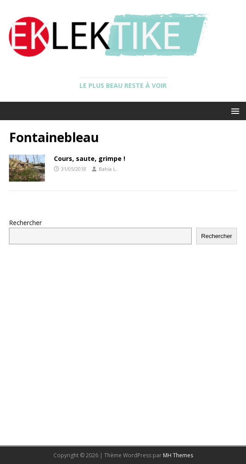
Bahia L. (108, 168)
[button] (234, 110)
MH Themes (178, 455)
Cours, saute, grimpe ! (89, 158)
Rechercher (25, 222)
